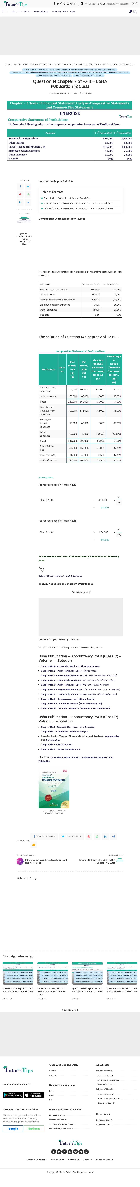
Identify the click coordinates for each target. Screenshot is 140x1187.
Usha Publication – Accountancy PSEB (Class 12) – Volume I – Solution (79, 203)
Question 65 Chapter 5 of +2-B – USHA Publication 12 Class (17, 1002)
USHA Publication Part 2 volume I (89, 76)
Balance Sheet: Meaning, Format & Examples (62, 576)
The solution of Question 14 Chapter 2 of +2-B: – (68, 198)
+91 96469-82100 (94, 3)
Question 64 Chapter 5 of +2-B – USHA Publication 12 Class (51, 1002)
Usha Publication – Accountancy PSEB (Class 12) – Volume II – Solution (79, 208)
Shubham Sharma (58, 93)
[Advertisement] (70, 36)
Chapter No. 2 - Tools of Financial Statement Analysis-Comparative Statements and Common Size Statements (69, 70)
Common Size (54, 751)
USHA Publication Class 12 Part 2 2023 (53, 76)
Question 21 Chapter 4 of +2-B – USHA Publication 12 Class (24, 239)
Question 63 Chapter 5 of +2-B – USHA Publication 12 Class (86, 1002)
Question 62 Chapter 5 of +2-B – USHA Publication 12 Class (121, 1002)
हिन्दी (134, 3)
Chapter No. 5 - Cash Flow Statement (22, 983)
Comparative (113, 747)
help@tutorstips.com (117, 3)
